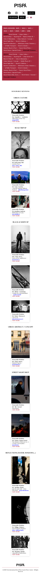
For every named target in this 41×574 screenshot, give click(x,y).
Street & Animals (23, 46)
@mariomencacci (17, 319)
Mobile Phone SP (25, 61)
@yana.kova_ (16, 259)
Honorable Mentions (29, 50)
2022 (5, 31)
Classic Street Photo (25, 48)
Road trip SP (17, 36)
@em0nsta (15, 445)
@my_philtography (18, 530)
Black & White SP (28, 36)
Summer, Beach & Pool (10, 48)
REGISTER (13, 17)
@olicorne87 (17, 295)
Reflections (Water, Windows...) (27, 43)
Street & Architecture (10, 43)
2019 (23, 31)
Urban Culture (23, 34)
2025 (17, 28)
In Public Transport (10, 46)
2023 (30, 28)
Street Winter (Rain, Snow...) (11, 75)
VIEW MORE (16, 121)
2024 (24, 28)
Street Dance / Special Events (12, 50)
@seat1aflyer (16, 214)
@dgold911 (15, 120)
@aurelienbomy (24, 490)
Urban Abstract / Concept (24, 39)
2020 (17, 31)
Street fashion (8, 36)
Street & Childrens (21, 41)
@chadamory (16, 364)
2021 (11, 31)
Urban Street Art (27, 56)
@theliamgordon (23, 190)
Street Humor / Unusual (28, 75)
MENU (22, 17)
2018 (28, 31)
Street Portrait (13, 34)
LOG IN (31, 13)
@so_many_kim (17, 165)
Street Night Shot (8, 41)
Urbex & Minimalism (9, 39)
